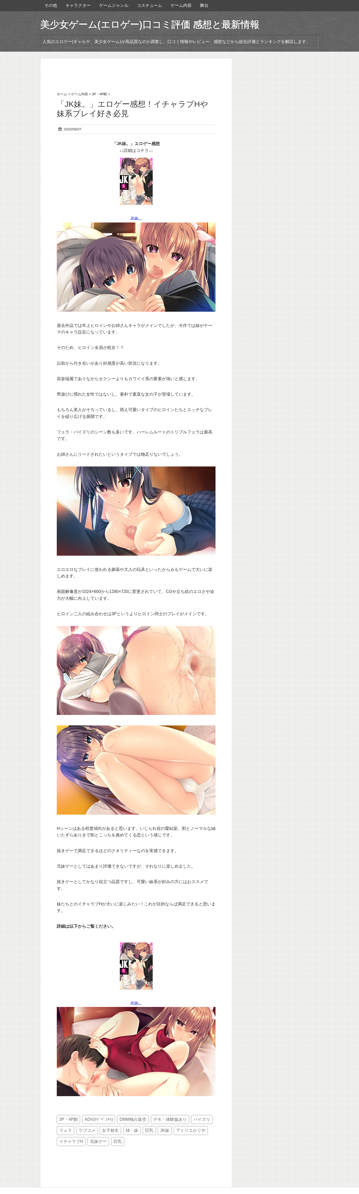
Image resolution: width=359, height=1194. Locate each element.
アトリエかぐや (191, 1130)
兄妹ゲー (98, 1141)
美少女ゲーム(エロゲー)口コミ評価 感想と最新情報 (149, 24)
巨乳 (149, 1130)
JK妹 (164, 1130)
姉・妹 (132, 1130)
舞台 (204, 5)
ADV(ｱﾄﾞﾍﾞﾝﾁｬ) (99, 1119)
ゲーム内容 (181, 5)
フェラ (65, 1130)
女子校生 (110, 1130)
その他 (50, 5)
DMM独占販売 (133, 1119)
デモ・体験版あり (170, 1119)
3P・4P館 (68, 1119)
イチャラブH (71, 1141)
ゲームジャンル (114, 5)
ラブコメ (87, 1130)
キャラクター (78, 5)
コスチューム (149, 5)
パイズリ (201, 1119)
